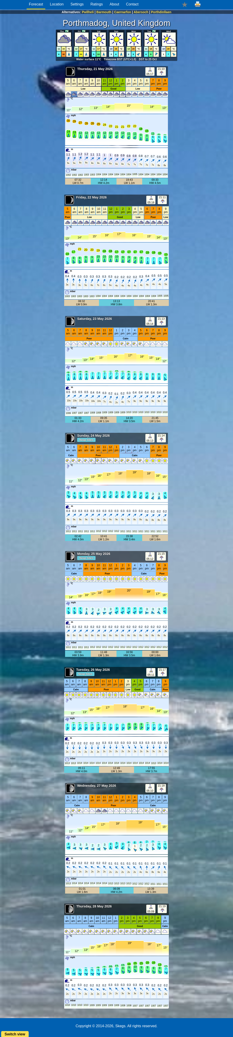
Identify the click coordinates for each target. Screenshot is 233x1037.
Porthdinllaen (161, 12)
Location (57, 4)
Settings (77, 4)
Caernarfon (122, 12)
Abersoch (141, 12)
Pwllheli (88, 12)
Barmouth (103, 12)
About (114, 4)
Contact (132, 4)
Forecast (36, 4)
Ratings (97, 4)
